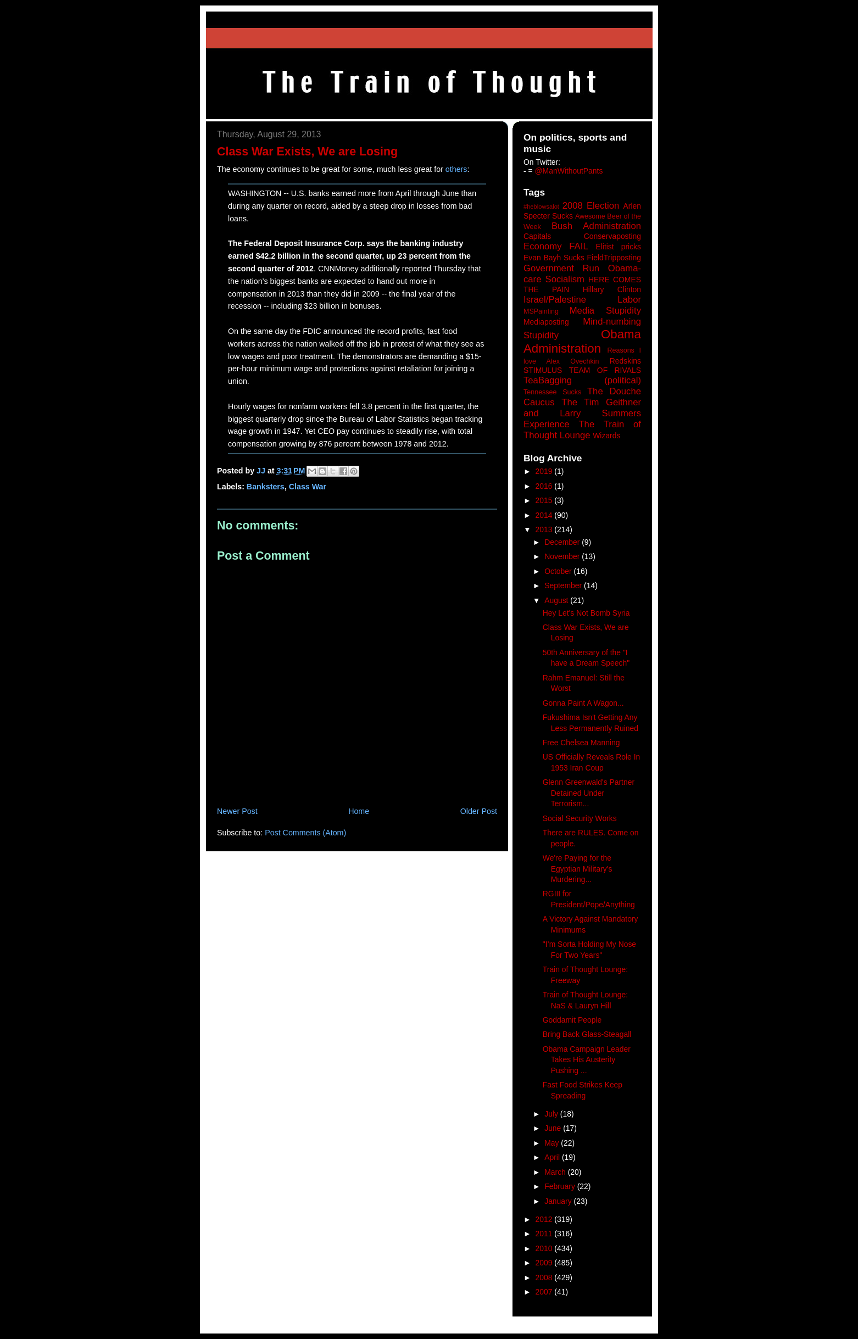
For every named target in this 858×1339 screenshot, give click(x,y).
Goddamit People (572, 1020)
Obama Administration (582, 341)
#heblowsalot (541, 206)
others (456, 169)
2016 (545, 486)
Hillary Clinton (612, 289)
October (558, 571)
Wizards (606, 435)
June (553, 1128)
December (563, 542)
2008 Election (591, 205)
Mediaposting (546, 321)
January (558, 1201)
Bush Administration (596, 226)
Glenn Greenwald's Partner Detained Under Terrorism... (588, 793)
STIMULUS (542, 370)
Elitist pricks (618, 246)
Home (358, 811)
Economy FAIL (555, 246)
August (557, 600)
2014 (545, 515)
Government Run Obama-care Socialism (582, 273)
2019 (545, 471)
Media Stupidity (605, 310)
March (556, 1172)
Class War (307, 486)
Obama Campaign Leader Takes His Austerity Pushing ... (587, 1060)
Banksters (266, 486)
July (552, 1113)
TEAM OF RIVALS (605, 370)
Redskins (625, 360)
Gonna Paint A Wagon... (583, 703)
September (564, 585)
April (553, 1157)
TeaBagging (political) (582, 380)
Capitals (537, 236)
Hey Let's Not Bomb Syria (586, 613)
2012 (545, 1219)
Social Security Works (580, 818)
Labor (629, 299)
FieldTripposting (614, 257)
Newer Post (237, 811)
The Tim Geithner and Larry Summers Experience (582, 413)
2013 (545, 529)
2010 (545, 1248)
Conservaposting (612, 236)
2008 (545, 1277)
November (563, 556)
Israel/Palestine (554, 299)
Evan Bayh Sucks (553, 257)
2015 (545, 500)
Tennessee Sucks (552, 392)
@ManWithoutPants (569, 170)
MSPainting (541, 311)
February (560, 1186)
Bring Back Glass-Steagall (587, 1034)
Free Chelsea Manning (581, 742)
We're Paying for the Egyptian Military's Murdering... (577, 868)
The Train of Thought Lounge (582, 429)
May (552, 1143)
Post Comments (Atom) (305, 832)
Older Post (478, 811)
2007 (545, 1291)
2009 (545, 1262)
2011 (545, 1233)
